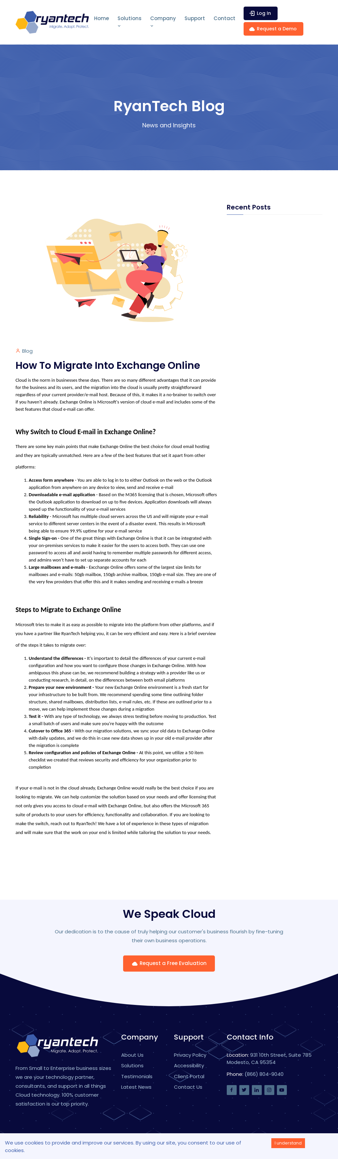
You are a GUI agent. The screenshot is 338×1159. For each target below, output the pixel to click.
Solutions (130, 22)
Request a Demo (273, 28)
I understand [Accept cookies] (288, 1143)
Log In (260, 13)
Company (163, 22)
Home (101, 18)
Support (195, 18)
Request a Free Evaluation (169, 963)
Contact (224, 18)
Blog (27, 350)
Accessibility (189, 1065)
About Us (132, 1054)
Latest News (136, 1086)
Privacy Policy (190, 1054)
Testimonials (136, 1076)
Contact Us (188, 1086)
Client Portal (189, 1076)
